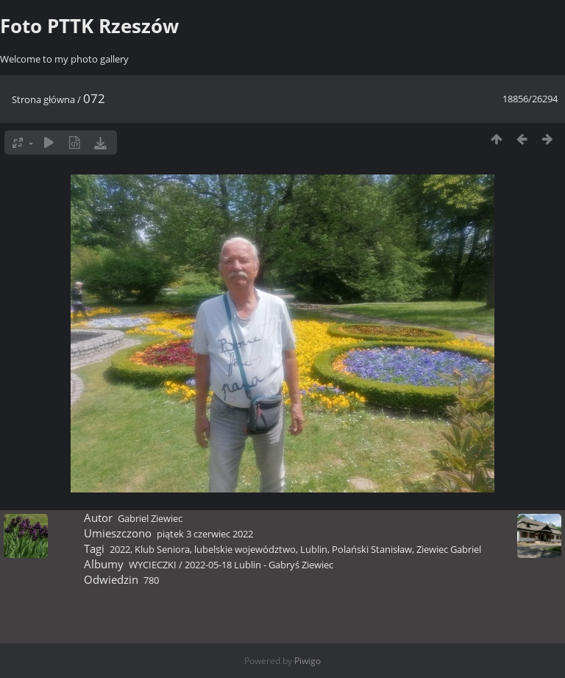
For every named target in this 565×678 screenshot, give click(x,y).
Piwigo (307, 660)
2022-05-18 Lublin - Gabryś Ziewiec (259, 564)
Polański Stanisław (372, 549)
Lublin (313, 549)
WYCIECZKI (153, 564)
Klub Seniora (162, 549)
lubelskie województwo (245, 549)
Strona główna (43, 99)
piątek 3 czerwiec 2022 (205, 533)
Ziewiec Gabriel (448, 549)
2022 (120, 549)
